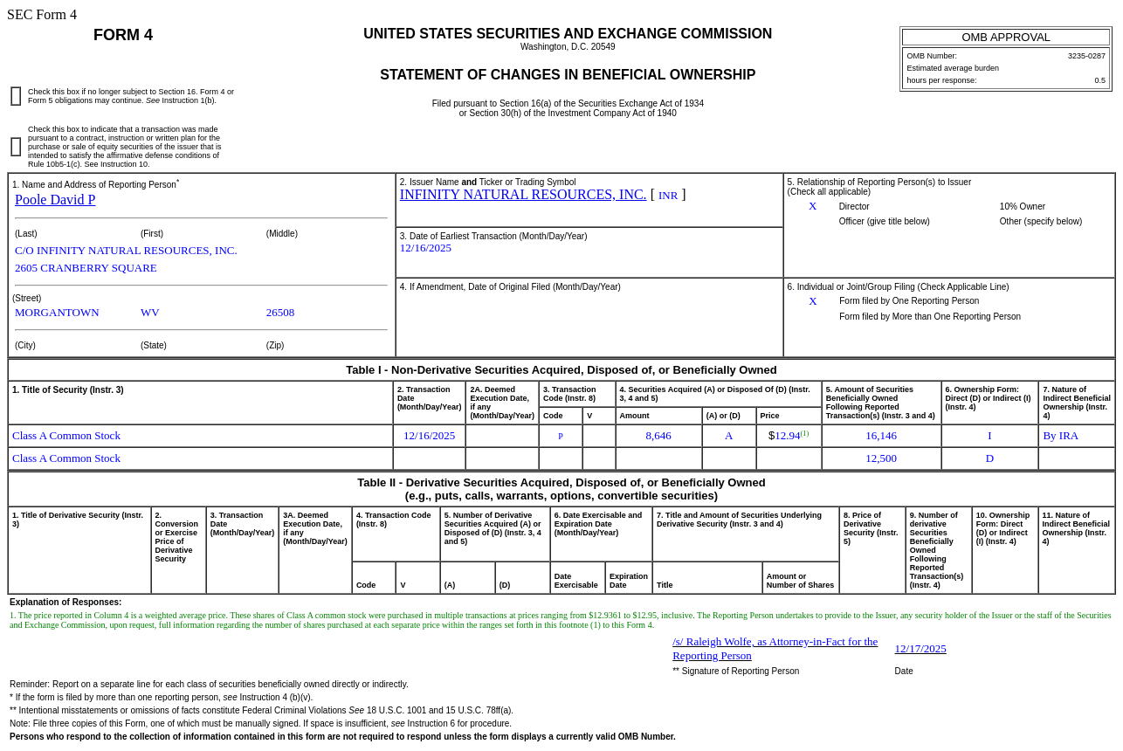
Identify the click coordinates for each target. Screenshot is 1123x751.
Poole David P (55, 199)
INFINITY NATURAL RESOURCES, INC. (523, 194)
